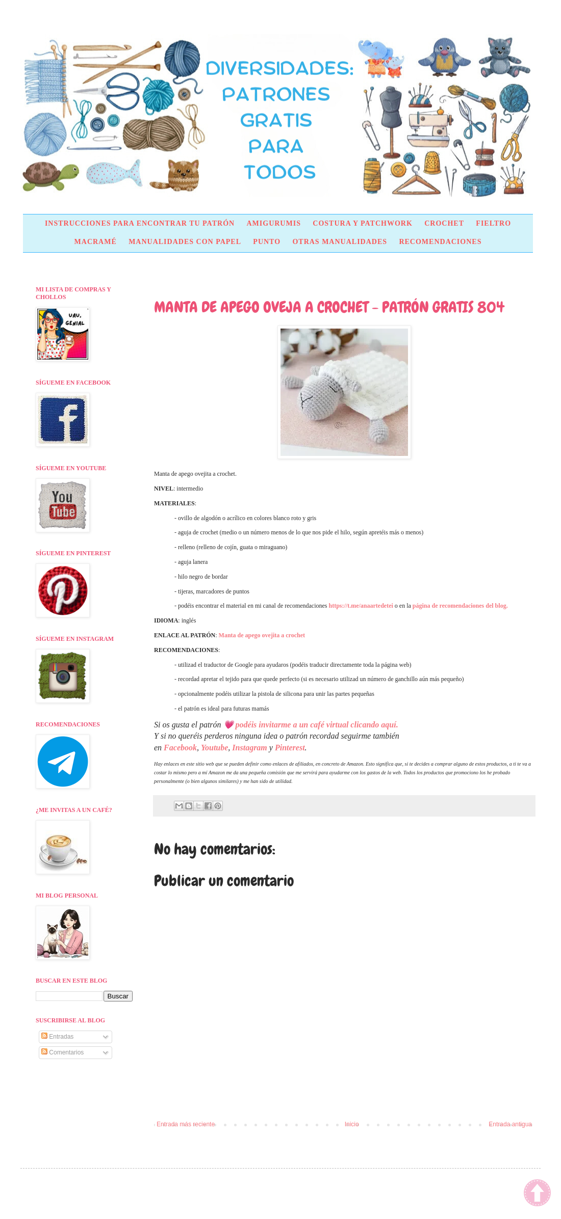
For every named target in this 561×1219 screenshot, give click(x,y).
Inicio (352, 1124)
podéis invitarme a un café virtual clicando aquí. (317, 724)
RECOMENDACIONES (440, 242)
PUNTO (266, 242)
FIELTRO (493, 223)
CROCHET (444, 223)
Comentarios (62, 1052)
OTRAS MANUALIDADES (339, 242)
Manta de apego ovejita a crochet (262, 635)
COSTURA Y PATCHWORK (363, 223)
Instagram (249, 747)
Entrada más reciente (186, 1124)
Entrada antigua (510, 1124)
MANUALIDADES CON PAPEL (185, 242)
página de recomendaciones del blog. (460, 605)
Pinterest (290, 747)
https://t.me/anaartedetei (361, 605)
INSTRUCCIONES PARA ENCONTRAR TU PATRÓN (140, 223)
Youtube (214, 747)
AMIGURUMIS (273, 223)
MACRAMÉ (95, 242)
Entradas (57, 1036)
